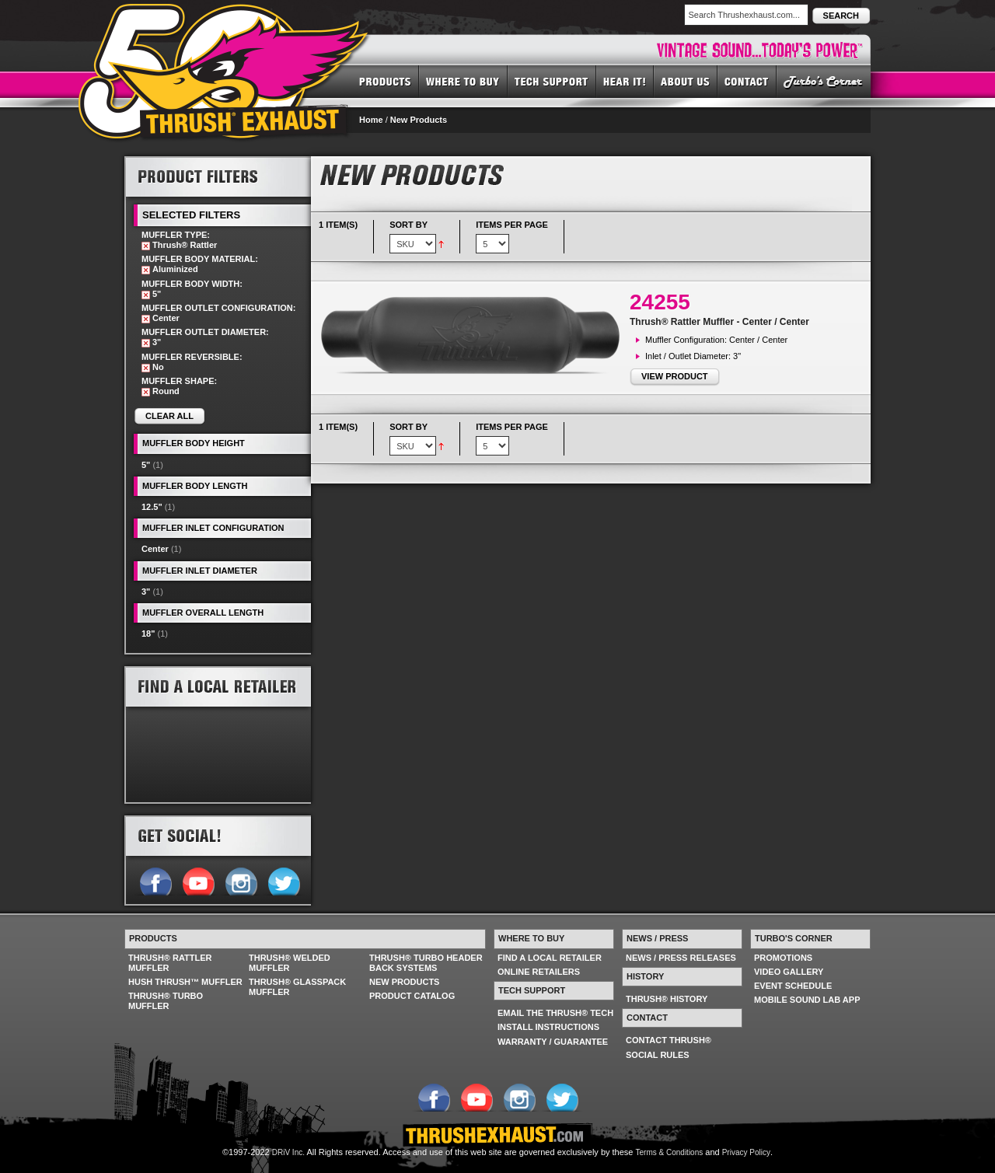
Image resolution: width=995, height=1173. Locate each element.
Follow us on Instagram (240, 880)
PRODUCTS (385, 81)
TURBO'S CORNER (824, 81)
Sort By (408, 224)
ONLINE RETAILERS (539, 971)
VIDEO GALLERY (788, 971)
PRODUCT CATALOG (412, 995)
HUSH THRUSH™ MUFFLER (185, 981)
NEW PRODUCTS (404, 981)
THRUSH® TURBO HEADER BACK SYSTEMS (426, 962)
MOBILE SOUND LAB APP (807, 999)
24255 (660, 302)
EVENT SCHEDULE (793, 985)
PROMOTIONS (783, 957)
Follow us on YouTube (197, 880)
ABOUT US (685, 81)
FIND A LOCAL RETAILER (550, 957)
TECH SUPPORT (552, 81)
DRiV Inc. (288, 1152)
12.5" (151, 506)
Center (155, 548)
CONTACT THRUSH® (668, 1040)
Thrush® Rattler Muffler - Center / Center (719, 321)
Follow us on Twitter (283, 880)
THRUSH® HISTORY (666, 999)
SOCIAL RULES (658, 1055)
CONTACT (747, 81)
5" (145, 465)
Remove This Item (145, 246)
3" (145, 591)
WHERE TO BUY (463, 81)
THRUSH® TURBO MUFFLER (165, 1001)
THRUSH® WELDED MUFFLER (289, 962)
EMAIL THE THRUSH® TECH (555, 1013)
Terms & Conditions (669, 1152)
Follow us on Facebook (155, 880)
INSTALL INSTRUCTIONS (548, 1027)
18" (148, 633)
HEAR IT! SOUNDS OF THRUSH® (625, 81)
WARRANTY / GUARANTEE (553, 1041)
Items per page (512, 224)
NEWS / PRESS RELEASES (681, 957)
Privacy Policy (746, 1152)
